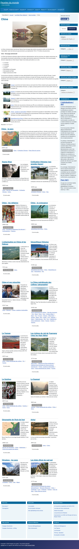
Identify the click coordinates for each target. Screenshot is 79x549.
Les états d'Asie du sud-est (42, 460)
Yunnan (12, 85)
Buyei (36, 314)
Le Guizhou (6, 379)
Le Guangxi (35, 379)
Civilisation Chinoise (23, 150)
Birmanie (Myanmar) (45, 488)
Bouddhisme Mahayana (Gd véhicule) (16, 229)
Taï (36, 315)
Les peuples (31, 506)
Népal (18, 482)
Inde (14, 482)
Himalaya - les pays (10, 460)
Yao (48, 319)
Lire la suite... (6, 154)
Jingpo (45, 317)
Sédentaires (22, 447)
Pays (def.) (65, 180)
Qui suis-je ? (5, 506)
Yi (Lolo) (40, 315)
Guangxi (13, 98)
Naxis (32, 315)
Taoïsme (13, 231)
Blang (37, 317)
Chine (15, 150)
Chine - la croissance (39, 203)
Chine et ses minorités (11, 282)
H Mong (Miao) (50, 314)
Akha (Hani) (51, 315)
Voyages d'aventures (7, 526)
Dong (40, 314)
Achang (33, 317)
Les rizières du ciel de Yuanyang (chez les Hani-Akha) (44, 334)
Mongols (9, 310)
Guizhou (13, 91)
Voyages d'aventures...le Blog (9, 528)
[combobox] (64, 28)
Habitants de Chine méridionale (46, 363)
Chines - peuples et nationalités (18, 111)
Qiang (32, 319)
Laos (39, 489)
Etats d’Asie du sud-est (34, 150)
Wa (43, 271)
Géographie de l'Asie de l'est (13, 420)
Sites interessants (32, 528)
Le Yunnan (6, 333)
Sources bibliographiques (34, 526)
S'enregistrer (5, 508)
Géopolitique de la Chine (17, 118)
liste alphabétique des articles (35, 510)
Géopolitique (38, 271)
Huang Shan (7, 162)
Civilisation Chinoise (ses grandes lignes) (41, 163)
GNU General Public (30, 545)
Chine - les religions (10, 203)
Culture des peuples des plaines (10, 449)
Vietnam (50, 489)
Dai (33, 314)
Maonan (53, 317)
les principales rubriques (34, 508)
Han (47, 192)
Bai (41, 317)
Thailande (43, 489)
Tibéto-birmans (39, 319)
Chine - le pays (7, 129)
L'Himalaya (5, 482)
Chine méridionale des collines (38, 312)
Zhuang (45, 315)
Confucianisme (6, 231)
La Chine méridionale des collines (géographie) (41, 283)
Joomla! (3, 545)
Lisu (49, 317)
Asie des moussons (52, 312)
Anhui (12, 105)
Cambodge (33, 489)
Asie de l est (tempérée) (12, 190)
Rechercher (72, 28)
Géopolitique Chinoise (40, 242)
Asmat (4, 407)
